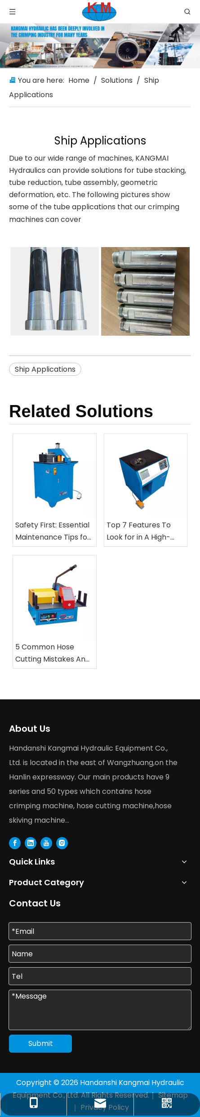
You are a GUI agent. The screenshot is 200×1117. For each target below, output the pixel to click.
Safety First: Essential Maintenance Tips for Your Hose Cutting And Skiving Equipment (52, 531)
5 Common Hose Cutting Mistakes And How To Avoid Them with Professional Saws (52, 653)
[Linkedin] (30, 843)
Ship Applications (45, 369)
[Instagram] (62, 843)
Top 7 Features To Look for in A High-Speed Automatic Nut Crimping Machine (144, 531)
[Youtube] (46, 843)
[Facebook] (15, 843)
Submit (40, 1043)
